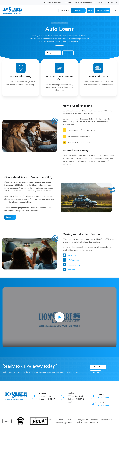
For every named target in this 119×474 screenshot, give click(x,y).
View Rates (68, 53)
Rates (90, 10)
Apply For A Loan (53, 53)
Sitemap (69, 419)
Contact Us (68, 2)
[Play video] (59, 317)
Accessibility (47, 419)
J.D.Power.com (73, 260)
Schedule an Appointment (85, 2)
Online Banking (78, 10)
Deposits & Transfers (52, 2)
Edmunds (71, 269)
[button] (114, 11)
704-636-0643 (103, 397)
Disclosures (59, 419)
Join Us (100, 2)
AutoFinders (72, 255)
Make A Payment (102, 10)
